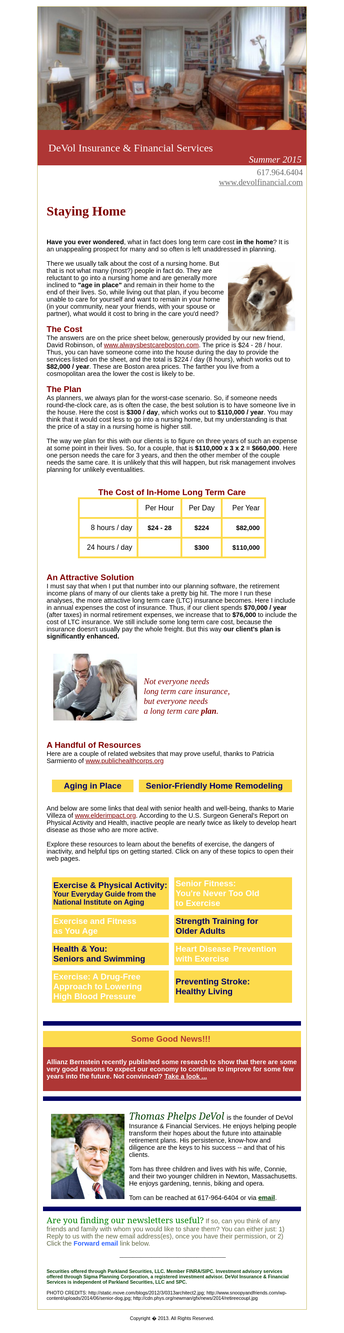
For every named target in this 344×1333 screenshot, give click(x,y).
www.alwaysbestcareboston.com (151, 345)
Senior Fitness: (206, 883)
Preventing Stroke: (213, 981)
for (252, 921)
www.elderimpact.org (105, 815)
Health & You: (80, 948)
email (266, 1197)
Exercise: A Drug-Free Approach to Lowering (97, 981)
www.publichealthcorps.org (124, 760)
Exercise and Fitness (95, 921)
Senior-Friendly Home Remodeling (214, 785)
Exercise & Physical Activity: (110, 885)
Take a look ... (185, 1076)
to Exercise (198, 903)
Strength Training (211, 921)
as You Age (75, 931)
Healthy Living (204, 991)
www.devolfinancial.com (261, 182)
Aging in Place (92, 785)
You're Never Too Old (217, 893)
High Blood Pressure (94, 996)
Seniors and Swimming (99, 958)
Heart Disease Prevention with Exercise (226, 953)
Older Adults (200, 931)
